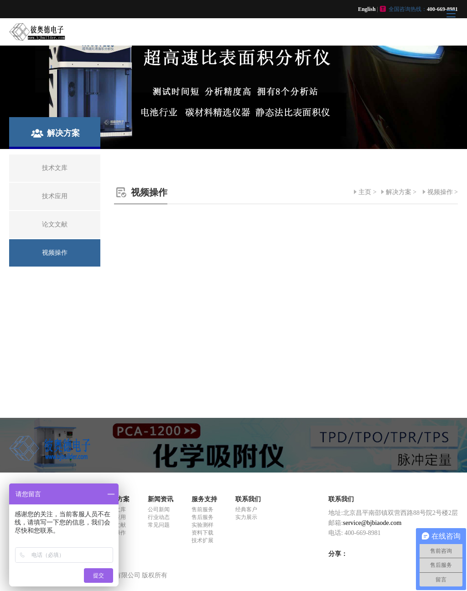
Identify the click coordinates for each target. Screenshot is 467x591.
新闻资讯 (160, 499)
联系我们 (248, 499)
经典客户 (246, 509)
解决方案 (398, 192)
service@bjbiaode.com (372, 522)
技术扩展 (202, 540)
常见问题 (159, 525)
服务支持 (204, 499)
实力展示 (246, 517)
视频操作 (440, 192)
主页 (364, 192)
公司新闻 (159, 509)
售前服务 (202, 509)
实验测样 (202, 525)
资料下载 (202, 532)
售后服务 (202, 517)
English (367, 9)
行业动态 (159, 517)
